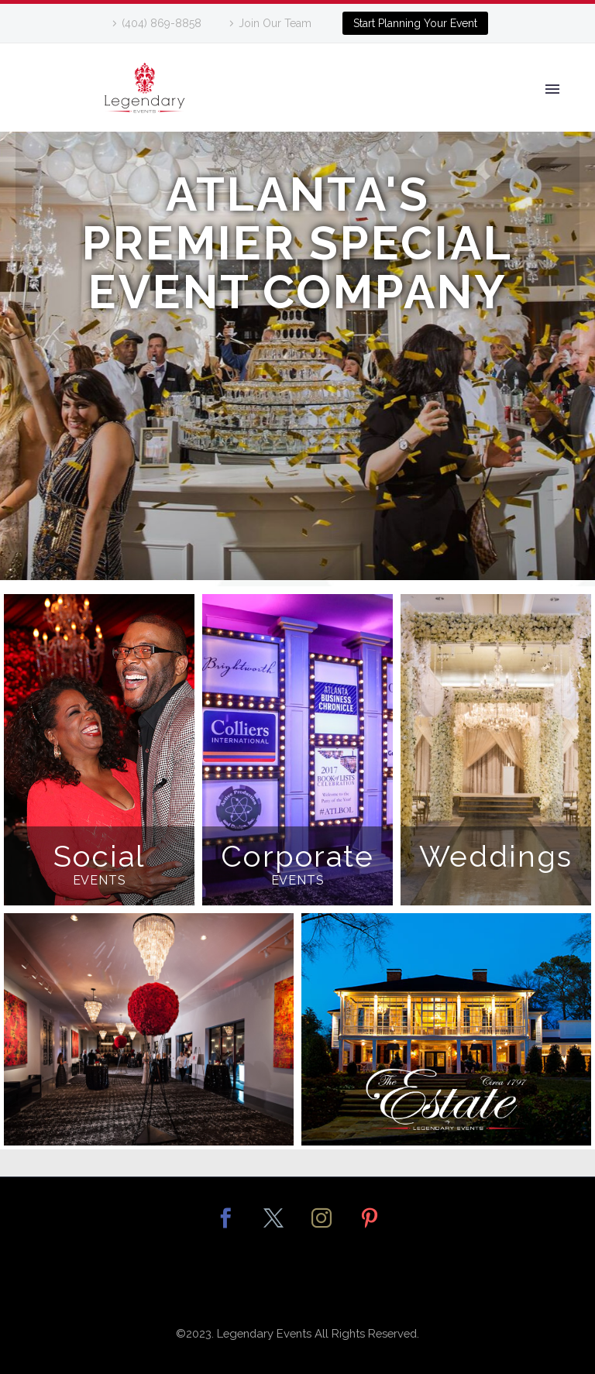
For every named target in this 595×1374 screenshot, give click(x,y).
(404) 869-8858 (161, 23)
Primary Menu (552, 89)
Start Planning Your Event (415, 23)
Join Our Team (275, 23)
